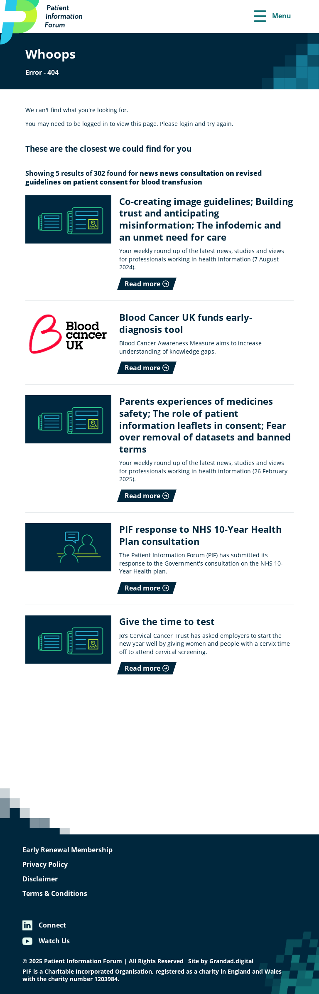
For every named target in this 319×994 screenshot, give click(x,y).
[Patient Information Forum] (45, 22)
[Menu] (272, 16)
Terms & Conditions (54, 893)
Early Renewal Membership (67, 849)
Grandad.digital (231, 961)
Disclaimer (40, 878)
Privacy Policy (45, 864)
